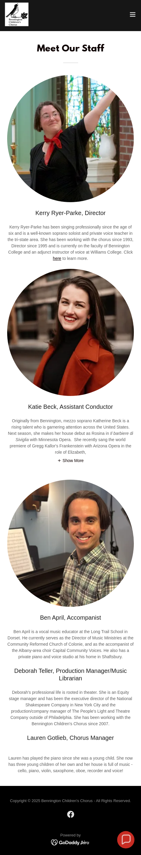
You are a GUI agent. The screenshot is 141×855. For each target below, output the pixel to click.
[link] (17, 14)
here (57, 258)
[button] (133, 14)
